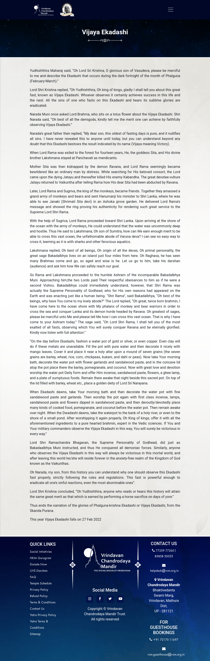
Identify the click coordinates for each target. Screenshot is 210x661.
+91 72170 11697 (165, 640)
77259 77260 (165, 550)
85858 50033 (164, 556)
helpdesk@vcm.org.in (164, 571)
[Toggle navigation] (170, 9)
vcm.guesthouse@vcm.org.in (166, 654)
